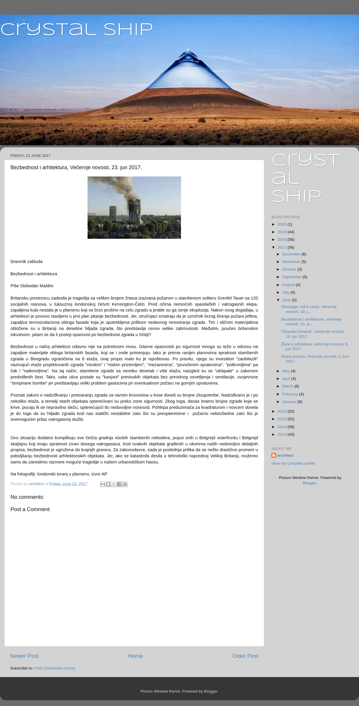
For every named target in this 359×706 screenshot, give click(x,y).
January (289, 401)
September (292, 277)
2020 (282, 224)
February (290, 394)
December (292, 254)
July (286, 292)
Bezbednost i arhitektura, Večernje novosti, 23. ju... (311, 321)
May (286, 371)
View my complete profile (293, 463)
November (292, 261)
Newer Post (24, 656)
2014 (282, 427)
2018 (282, 239)
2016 (282, 411)
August (289, 285)
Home (135, 656)
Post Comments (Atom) (54, 668)
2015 (282, 419)
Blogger (309, 483)
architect (285, 455)
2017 (282, 247)
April (286, 378)
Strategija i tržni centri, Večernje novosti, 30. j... (309, 309)
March (288, 386)
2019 (282, 232)
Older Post (245, 656)
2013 (282, 434)
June (287, 300)
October (289, 269)
